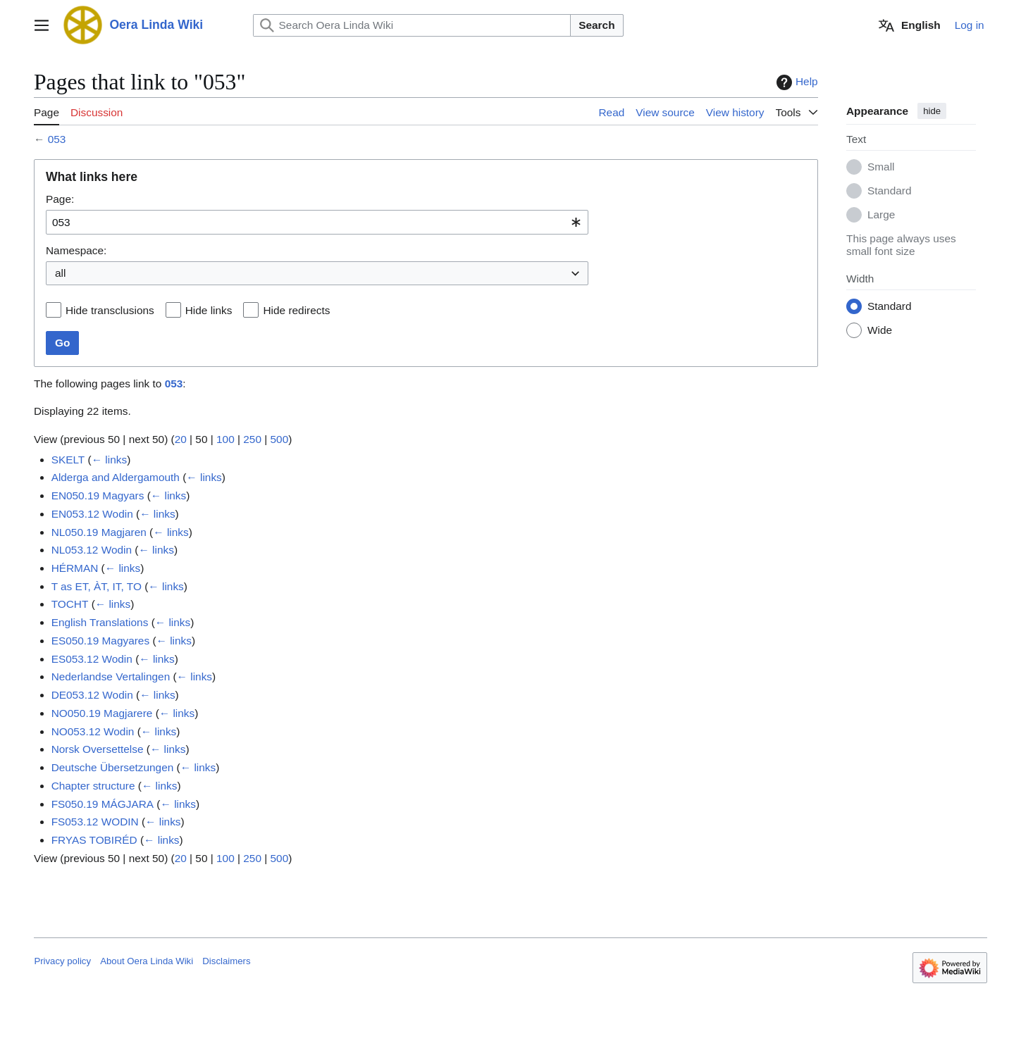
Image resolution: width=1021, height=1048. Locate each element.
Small (880, 167)
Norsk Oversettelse (97, 749)
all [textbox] (60, 273)
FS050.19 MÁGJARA (102, 804)
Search (596, 25)
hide (932, 111)
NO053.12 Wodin (93, 731)
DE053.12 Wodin (92, 695)
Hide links (209, 310)
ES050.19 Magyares (100, 641)
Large (881, 215)
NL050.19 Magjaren (99, 532)
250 (253, 439)
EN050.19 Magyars (97, 495)
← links (109, 460)
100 (225, 439)
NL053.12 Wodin (91, 550)
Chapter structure (93, 786)
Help (795, 82)
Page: (60, 199)
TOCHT (70, 605)
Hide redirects (297, 310)
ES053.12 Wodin (91, 659)
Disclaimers (226, 961)
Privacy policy (62, 961)
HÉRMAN (75, 568)
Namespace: (76, 250)
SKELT (68, 460)
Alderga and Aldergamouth (115, 477)
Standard (889, 191)
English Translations (100, 622)
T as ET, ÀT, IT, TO (96, 586)
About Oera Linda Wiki (146, 961)
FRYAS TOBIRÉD (94, 840)
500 (280, 439)
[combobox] (317, 222)
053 (57, 139)
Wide (879, 331)
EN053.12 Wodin (92, 514)
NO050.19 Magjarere (102, 713)
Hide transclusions (110, 310)
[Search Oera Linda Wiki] (412, 25)
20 (181, 439)
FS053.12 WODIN (95, 822)
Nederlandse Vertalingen (111, 676)
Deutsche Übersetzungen (112, 767)
